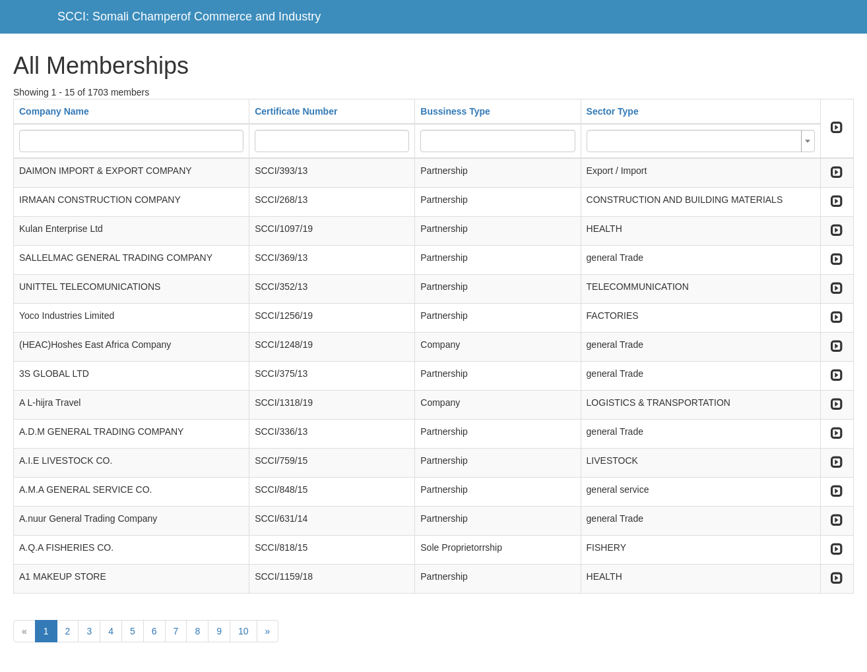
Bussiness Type (455, 111)
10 (243, 631)
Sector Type (613, 111)
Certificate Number (296, 111)
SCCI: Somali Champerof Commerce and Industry (189, 16)
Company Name (54, 111)
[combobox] (701, 141)
